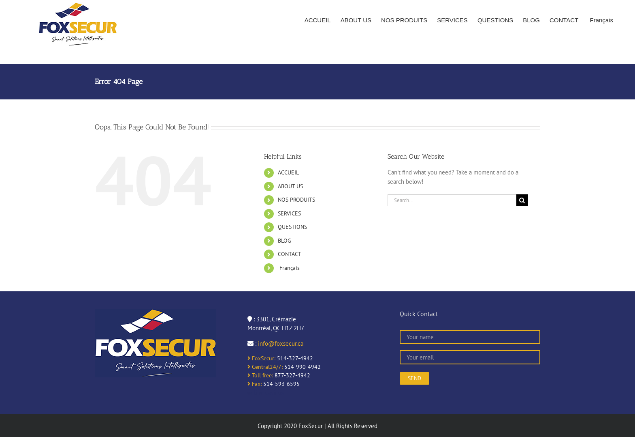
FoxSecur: (261, 358)
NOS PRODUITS (296, 199)
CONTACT (289, 254)
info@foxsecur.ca (280, 343)
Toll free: (260, 375)
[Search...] (452, 200)
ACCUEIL (288, 172)
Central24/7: (265, 366)
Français (289, 267)
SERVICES (289, 213)
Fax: (254, 383)
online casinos (265, 392)
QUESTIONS (292, 226)
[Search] (522, 200)
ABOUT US (290, 186)
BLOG (284, 240)
